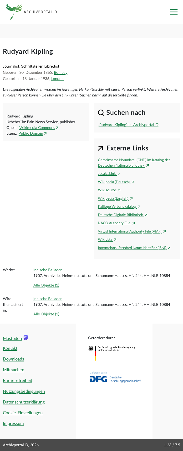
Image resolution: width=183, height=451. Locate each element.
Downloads (13, 359)
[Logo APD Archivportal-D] (35, 12)
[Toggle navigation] (173, 12)
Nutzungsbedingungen (24, 391)
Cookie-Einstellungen (23, 413)
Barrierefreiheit (17, 381)
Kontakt (10, 348)
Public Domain (31, 133)
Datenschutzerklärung (24, 402)
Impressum (13, 424)
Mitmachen (13, 370)
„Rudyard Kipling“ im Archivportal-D (128, 125)
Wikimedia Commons (37, 128)
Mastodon (12, 339)
